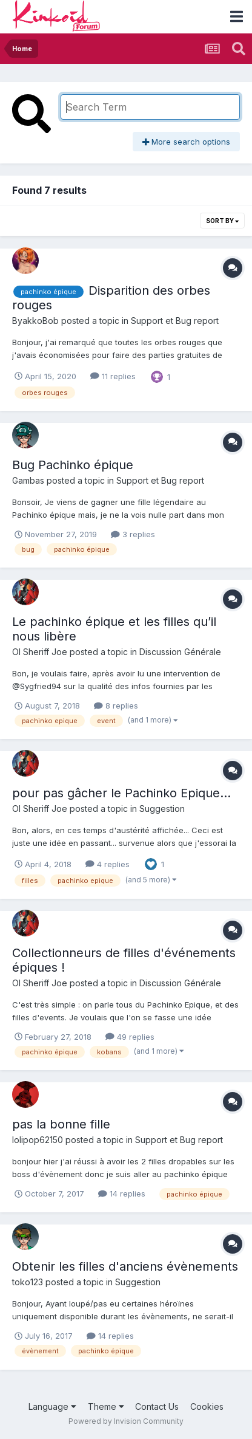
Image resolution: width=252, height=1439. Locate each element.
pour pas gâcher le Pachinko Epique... (121, 793)
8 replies (116, 705)
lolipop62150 (37, 1140)
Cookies (207, 1406)
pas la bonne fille (61, 1124)
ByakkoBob (35, 320)
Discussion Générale (180, 652)
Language (52, 1406)
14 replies (121, 1193)
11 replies (113, 376)
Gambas (28, 480)
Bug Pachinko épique (72, 465)
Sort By (222, 220)
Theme (106, 1406)
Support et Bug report (175, 320)
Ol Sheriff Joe (39, 652)
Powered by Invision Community (126, 1421)
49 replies (129, 1037)
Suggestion (162, 808)
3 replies (133, 534)
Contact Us (157, 1406)
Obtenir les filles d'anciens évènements (125, 1266)
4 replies (107, 864)
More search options (186, 141)
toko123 (27, 1282)
